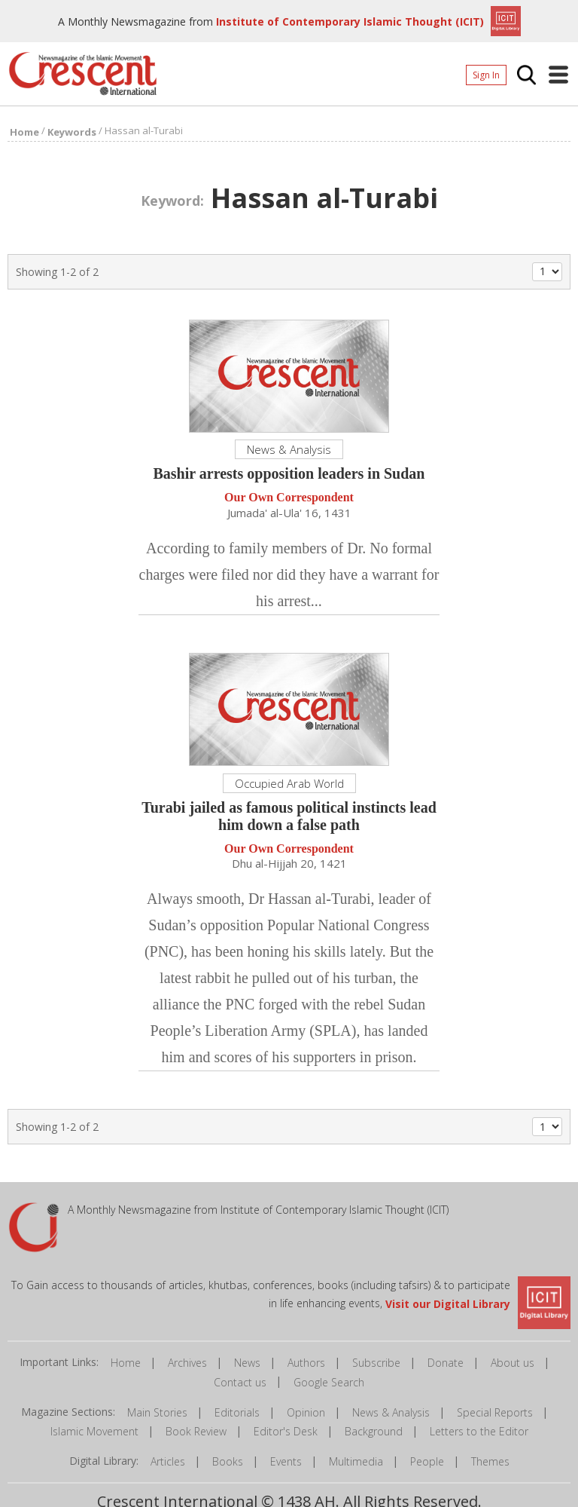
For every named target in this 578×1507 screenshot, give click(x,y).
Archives (187, 1362)
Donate (445, 1362)
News (247, 1362)
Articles (168, 1461)
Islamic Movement (94, 1431)
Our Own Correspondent (289, 498)
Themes (490, 1461)
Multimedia (356, 1461)
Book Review (196, 1431)
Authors (306, 1362)
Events (286, 1461)
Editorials (237, 1412)
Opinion (306, 1412)
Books (227, 1461)
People (427, 1461)
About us (512, 1362)
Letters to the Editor (479, 1431)
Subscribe (376, 1362)
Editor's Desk (286, 1431)
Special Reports (495, 1412)
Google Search (329, 1382)
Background (374, 1431)
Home (126, 1362)
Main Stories (157, 1412)
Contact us (240, 1382)
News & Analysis (391, 1412)
